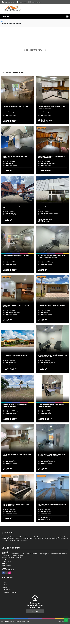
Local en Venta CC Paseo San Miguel (15, 355)
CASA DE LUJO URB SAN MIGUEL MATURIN (15, 106)
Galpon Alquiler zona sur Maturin (50, 206)
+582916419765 (23, 2)
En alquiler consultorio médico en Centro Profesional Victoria (52, 355)
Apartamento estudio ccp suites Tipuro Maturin (16, 306)
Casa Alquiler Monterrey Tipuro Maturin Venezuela (52, 504)
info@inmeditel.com (8, 570)
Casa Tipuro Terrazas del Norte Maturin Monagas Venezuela (51, 107)
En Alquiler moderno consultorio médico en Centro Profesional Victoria (52, 455)
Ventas (5, 584)
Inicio (2, 21)
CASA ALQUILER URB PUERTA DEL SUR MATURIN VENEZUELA (17, 455)
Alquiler (5, 587)
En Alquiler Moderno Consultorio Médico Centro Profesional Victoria (52, 256)
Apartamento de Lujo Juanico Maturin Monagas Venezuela (51, 405)
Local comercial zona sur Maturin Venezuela (15, 157)
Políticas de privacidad (9, 592)
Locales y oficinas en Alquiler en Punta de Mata (17, 206)
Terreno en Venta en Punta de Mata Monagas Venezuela (15, 405)
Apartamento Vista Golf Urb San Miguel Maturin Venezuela (51, 157)
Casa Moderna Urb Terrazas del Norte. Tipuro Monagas (16, 504)
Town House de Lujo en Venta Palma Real (16, 256)
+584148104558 (36, 2)
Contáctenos (6, 589)
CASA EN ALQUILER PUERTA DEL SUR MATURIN (51, 305)
